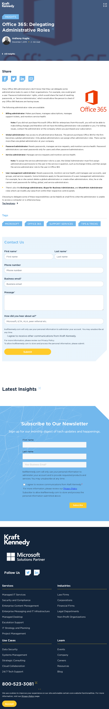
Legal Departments (68, 611)
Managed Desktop (12, 616)
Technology (8, 203)
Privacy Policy (47, 340)
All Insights (9, 54)
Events (61, 649)
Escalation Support (13, 622)
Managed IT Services (14, 594)
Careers (61, 660)
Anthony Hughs (20, 38)
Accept (9, 703)
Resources (63, 665)
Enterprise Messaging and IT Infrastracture (26, 611)
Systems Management (14, 654)
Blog (60, 671)
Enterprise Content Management (20, 605)
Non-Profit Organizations (71, 616)
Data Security (10, 649)
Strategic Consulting (13, 660)
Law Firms (63, 594)
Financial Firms (66, 605)
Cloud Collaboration (13, 665)
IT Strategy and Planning (16, 627)
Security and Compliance (16, 600)
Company (62, 654)
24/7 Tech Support (12, 671)
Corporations (64, 600)
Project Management (14, 633)
